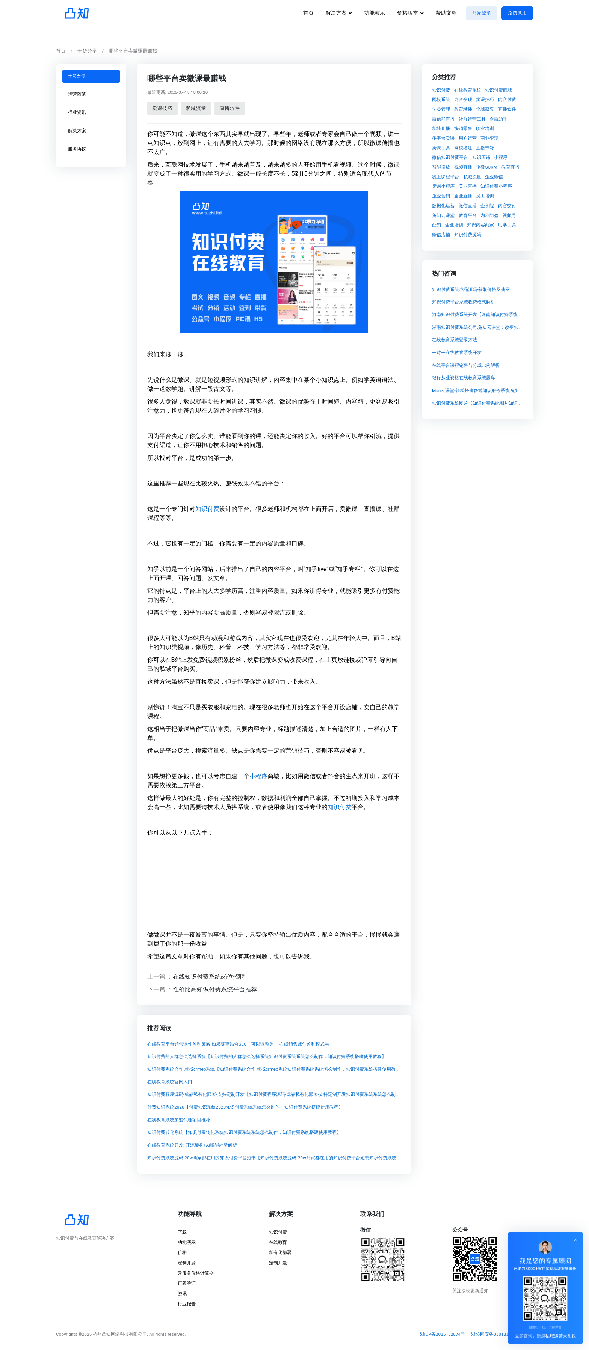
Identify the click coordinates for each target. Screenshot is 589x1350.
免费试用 (517, 12)
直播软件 (229, 108)
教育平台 (468, 215)
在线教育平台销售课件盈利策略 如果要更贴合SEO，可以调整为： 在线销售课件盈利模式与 (238, 1044)
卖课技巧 (162, 108)
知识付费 (207, 508)
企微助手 (498, 118)
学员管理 (441, 108)
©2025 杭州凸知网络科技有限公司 (112, 1334)
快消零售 (463, 128)
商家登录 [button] (481, 12)
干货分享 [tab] (77, 75)
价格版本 (407, 13)
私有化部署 (280, 1252)
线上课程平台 (445, 176)
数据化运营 (443, 205)
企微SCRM (486, 167)
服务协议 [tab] (77, 148)
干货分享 (87, 51)
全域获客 (485, 108)
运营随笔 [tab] (77, 93)
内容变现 (463, 99)
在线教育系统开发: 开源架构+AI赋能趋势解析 (192, 1145)
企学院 (487, 205)
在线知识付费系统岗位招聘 (209, 976)
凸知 (436, 225)
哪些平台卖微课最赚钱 (133, 51)
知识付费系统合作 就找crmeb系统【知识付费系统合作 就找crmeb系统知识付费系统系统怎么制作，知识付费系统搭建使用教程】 (275, 1069)
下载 (182, 1232)
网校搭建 (463, 147)
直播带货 (485, 147)
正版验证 (187, 1283)
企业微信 (494, 176)
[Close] (575, 1240)
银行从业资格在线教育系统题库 (463, 378)
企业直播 (463, 196)
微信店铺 (441, 234)
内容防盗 (489, 215)
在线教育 (278, 1242)
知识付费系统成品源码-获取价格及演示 (471, 289)
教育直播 (510, 167)
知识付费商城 (498, 89)
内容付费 (507, 99)
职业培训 (485, 128)
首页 (308, 13)
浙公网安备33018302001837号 (502, 1334)
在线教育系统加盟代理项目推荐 (178, 1119)
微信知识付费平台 (450, 157)
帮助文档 (446, 13)
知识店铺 (481, 157)
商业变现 (489, 138)
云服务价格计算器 (196, 1273)
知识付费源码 (467, 234)
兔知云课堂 (443, 215)
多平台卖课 (443, 138)
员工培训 (485, 196)
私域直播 (441, 128)
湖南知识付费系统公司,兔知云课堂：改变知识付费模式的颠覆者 (495, 327)
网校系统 (441, 99)
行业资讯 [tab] (77, 112)
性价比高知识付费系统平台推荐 (215, 989)
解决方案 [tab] (77, 130)
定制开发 (187, 1263)
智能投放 (441, 167)
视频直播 (463, 167)
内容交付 (507, 205)
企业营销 (441, 196)
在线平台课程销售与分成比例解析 (466, 365)
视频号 (509, 215)
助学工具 (507, 225)
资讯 (182, 1293)
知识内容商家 (480, 225)
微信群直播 (443, 118)
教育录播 (463, 108)
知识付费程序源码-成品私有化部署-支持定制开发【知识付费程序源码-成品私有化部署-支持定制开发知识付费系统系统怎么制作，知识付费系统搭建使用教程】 (305, 1094)
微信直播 (468, 205)
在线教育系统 (467, 89)
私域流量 (196, 108)
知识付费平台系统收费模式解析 (463, 302)
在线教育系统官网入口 (169, 1082)
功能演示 (374, 13)
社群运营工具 (472, 118)
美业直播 (468, 186)
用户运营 (468, 138)
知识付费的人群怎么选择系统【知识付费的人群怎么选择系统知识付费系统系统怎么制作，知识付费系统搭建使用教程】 (266, 1056)
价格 (182, 1252)
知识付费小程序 (496, 186)
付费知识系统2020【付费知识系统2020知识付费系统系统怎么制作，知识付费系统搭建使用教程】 (245, 1107)
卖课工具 (441, 147)
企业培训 (454, 225)
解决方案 (336, 13)
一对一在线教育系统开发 (457, 352)
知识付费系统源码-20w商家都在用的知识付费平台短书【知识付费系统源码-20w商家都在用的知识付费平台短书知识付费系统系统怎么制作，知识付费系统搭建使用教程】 (316, 1157)
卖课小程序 (443, 186)
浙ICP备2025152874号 (442, 1334)
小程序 (258, 775)
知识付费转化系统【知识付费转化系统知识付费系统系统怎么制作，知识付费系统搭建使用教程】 (244, 1132)
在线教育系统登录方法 (454, 340)
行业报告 (187, 1303)
